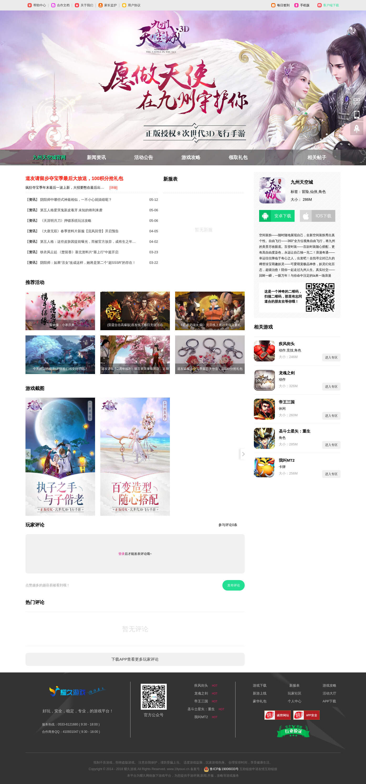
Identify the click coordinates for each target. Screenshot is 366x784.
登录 (121, 554)
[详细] (113, 188)
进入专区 (331, 357)
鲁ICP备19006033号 (224, 769)
